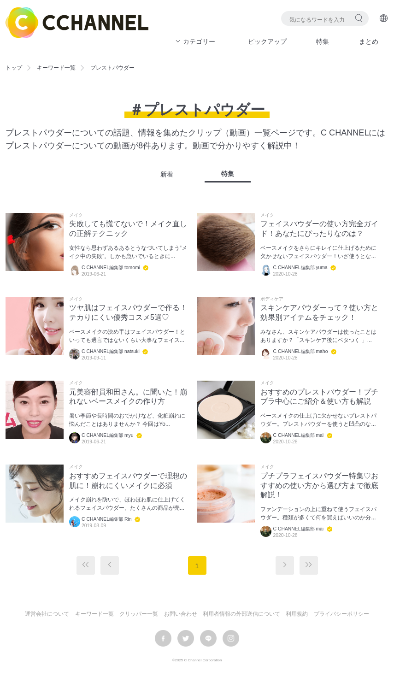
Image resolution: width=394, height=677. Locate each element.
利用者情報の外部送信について (241, 614)
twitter (185, 638)
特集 (322, 41)
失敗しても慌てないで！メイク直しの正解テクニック (128, 228)
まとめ (368, 41)
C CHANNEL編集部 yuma (300, 267)
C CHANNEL (77, 22)
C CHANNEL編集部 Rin (107, 519)
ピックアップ (267, 41)
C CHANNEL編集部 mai (298, 435)
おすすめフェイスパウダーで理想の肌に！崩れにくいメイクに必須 (128, 480)
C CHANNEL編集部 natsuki (111, 351)
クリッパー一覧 (138, 614)
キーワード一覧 (56, 68)
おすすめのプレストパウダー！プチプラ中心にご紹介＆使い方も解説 (319, 397)
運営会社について (47, 614)
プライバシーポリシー (341, 614)
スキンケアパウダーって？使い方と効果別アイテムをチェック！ (319, 312)
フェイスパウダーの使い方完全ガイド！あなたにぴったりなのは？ (319, 228)
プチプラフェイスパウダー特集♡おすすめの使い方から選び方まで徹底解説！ (319, 485)
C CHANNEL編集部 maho (300, 351)
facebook (163, 638)
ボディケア (271, 299)
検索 (359, 18)
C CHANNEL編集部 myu (108, 435)
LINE (208, 638)
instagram (231, 638)
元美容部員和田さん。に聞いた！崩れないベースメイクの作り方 (128, 397)
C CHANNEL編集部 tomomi (111, 267)
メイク (76, 215)
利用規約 (297, 614)
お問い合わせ (180, 614)
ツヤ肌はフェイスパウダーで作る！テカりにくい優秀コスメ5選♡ (128, 312)
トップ (14, 68)
